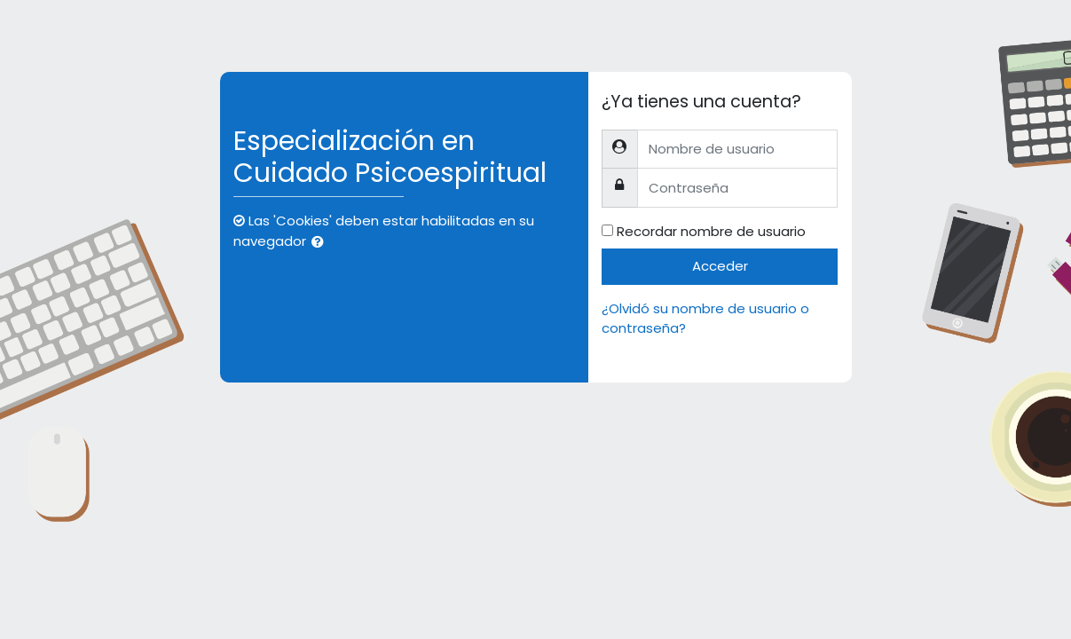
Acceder (720, 265)
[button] (321, 243)
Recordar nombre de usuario (711, 231)
